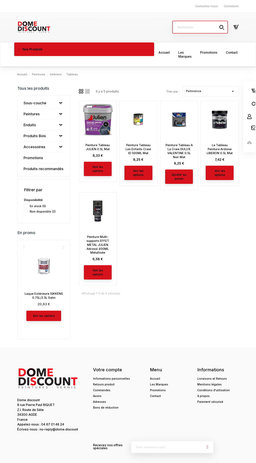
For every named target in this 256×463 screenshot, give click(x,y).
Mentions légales (209, 374)
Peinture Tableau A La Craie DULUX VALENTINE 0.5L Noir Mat (179, 140)
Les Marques (159, 374)
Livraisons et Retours (212, 368)
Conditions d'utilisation (213, 379)
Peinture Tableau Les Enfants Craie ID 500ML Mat (138, 139)
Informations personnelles (111, 368)
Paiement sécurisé (210, 391)
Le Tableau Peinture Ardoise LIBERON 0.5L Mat (220, 139)
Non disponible (43, 201)
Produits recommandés (44, 158)
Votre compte (107, 359)
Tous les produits (33, 78)
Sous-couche (35, 93)
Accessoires (34, 136)
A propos (203, 385)
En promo (26, 222)
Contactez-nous (206, 6)
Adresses (99, 391)
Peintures (32, 103)
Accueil (155, 368)
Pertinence (210, 81)
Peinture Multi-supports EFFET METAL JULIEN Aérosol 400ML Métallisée (97, 234)
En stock (38, 195)
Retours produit (104, 374)
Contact (155, 385)
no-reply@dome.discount (59, 419)
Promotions (33, 147)
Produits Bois (35, 125)
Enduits (30, 114)
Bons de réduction (106, 397)
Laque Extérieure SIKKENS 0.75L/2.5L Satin (44, 285)
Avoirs (97, 385)
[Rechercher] (200, 27)
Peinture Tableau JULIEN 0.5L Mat (97, 137)
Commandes (101, 379)
